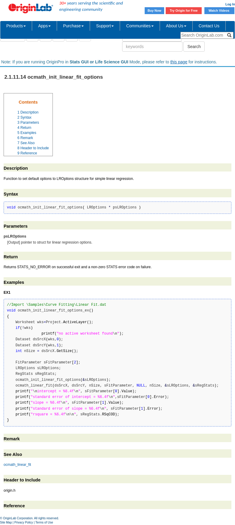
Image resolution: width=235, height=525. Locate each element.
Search (193, 46)
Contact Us (209, 25)
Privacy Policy (23, 522)
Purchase (73, 25)
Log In (230, 4)
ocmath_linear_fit (17, 465)
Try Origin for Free (184, 10)
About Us (176, 25)
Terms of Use (44, 522)
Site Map (6, 522)
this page (178, 61)
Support (105, 25)
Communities (140, 25)
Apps (44, 25)
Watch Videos (219, 10)
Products (16, 25)
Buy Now (154, 10)
